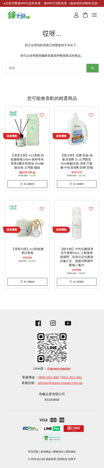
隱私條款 (71, 451)
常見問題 (33, 451)
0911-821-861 (71, 377)
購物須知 (58, 451)
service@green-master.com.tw (60, 383)
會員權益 (46, 451)
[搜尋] (46, 68)
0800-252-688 (48, 377)
